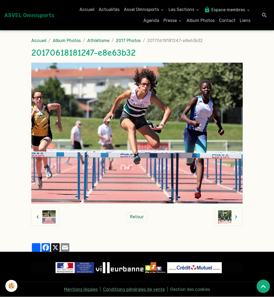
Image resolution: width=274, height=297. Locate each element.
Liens (245, 20)
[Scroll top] (263, 286)
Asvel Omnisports (142, 9)
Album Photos (201, 20)
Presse (170, 20)
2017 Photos (128, 40)
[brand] (29, 15)
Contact (227, 20)
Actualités (109, 9)
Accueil (86, 9)
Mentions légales (81, 289)
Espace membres (225, 9)
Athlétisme (98, 40)
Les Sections (182, 9)
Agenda (151, 20)
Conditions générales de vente (134, 289)
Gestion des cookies (190, 289)
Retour (137, 216)
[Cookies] (11, 286)
